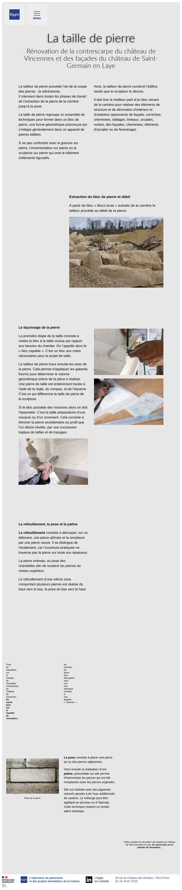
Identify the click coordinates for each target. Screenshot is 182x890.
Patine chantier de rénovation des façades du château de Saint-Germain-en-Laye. (149, 845)
